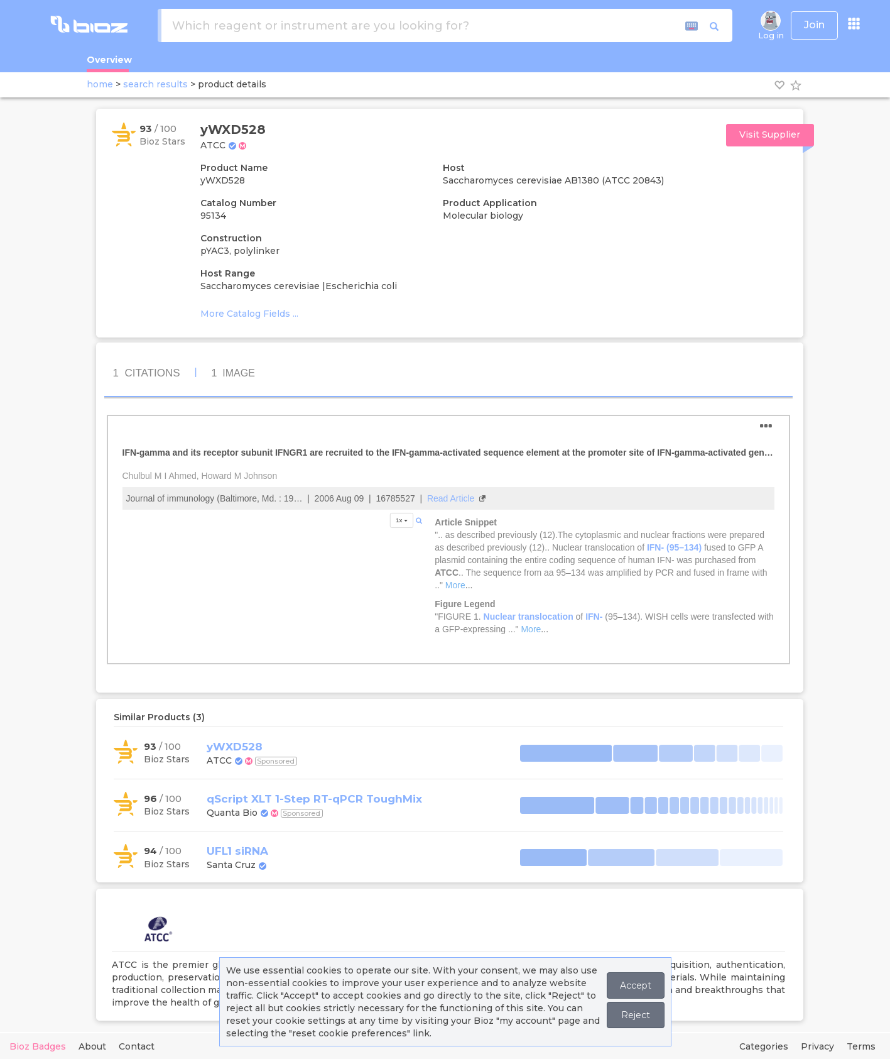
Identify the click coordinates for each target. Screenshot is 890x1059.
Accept (635, 985)
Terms (861, 1046)
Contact (137, 1046)
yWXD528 (235, 746)
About (92, 1046)
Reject (635, 1015)
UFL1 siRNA (237, 851)
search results (155, 84)
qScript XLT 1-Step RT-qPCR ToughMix (314, 799)
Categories (763, 1046)
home (100, 84)
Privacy (817, 1046)
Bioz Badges (37, 1046)
